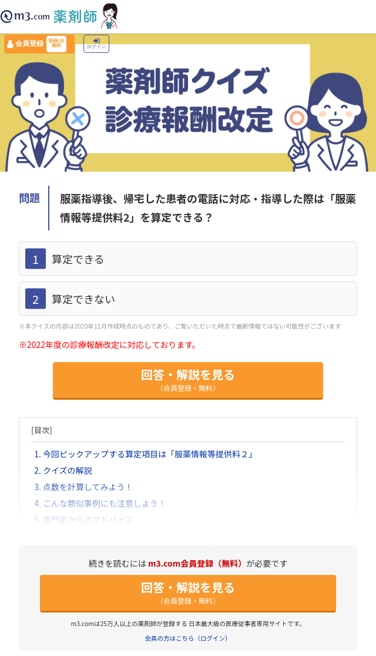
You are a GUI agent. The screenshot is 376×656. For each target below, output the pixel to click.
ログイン (96, 43)
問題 (29, 197)
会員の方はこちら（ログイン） (188, 638)
